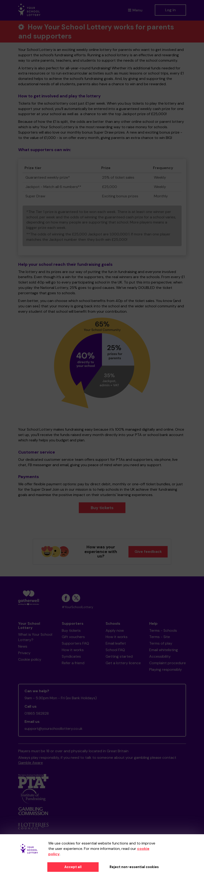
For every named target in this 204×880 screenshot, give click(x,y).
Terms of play (160, 643)
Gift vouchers (73, 636)
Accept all (73, 867)
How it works (73, 649)
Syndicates (71, 656)
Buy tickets (102, 508)
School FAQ (115, 649)
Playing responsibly (165, 669)
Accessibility (160, 656)
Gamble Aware (30, 762)
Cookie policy (29, 659)
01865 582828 (36, 713)
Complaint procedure (167, 662)
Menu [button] (135, 10)
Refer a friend (73, 662)
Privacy (24, 652)
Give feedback (148, 551)
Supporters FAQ (75, 643)
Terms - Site (159, 636)
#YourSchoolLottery (77, 607)
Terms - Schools (163, 630)
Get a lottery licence (123, 662)
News (22, 646)
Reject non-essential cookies (134, 867)
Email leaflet (116, 643)
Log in (170, 9)
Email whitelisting (163, 649)
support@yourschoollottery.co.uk (53, 728)
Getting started (119, 656)
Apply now (115, 630)
